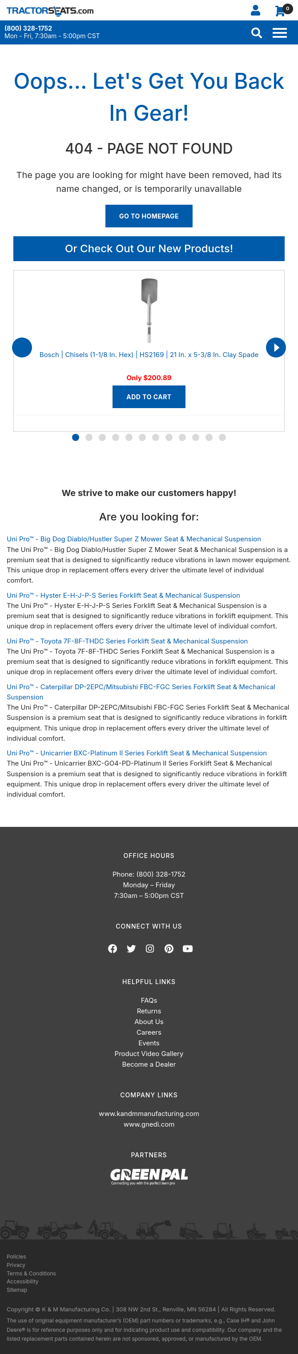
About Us (149, 1021)
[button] (75, 437)
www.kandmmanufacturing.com (149, 1113)
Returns (149, 1011)
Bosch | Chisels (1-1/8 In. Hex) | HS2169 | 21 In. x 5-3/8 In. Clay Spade (149, 354)
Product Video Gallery (149, 1053)
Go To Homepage (149, 216)
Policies (16, 1256)
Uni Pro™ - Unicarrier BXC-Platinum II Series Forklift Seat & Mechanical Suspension (137, 753)
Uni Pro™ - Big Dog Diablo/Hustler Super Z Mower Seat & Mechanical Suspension (134, 539)
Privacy (16, 1265)
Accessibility (23, 1281)
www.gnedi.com (149, 1124)
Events (148, 1043)
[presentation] (22, 347)
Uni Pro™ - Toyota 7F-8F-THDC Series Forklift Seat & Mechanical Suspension (127, 641)
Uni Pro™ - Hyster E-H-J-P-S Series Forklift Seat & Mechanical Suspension (123, 595)
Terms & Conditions (31, 1273)
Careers (149, 1032)
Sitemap (17, 1289)
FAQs (149, 1000)
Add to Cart (148, 397)
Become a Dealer (149, 1064)
